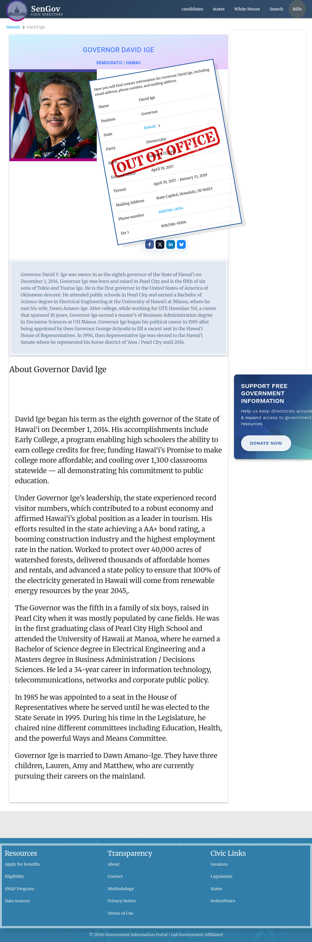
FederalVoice (222, 900)
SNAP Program (19, 888)
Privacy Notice (122, 900)
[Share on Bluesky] (181, 244)
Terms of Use (120, 913)
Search (276, 9)
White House (247, 9)
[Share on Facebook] (149, 244)
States (216, 888)
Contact (115, 876)
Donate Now (266, 443)
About (114, 864)
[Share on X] (160, 244)
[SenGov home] (34, 10)
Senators (219, 864)
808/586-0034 (171, 209)
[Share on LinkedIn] (170, 244)
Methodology (121, 888)
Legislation (221, 876)
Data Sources (17, 900)
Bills (297, 9)
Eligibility (14, 876)
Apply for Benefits (22, 864)
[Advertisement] (268, 115)
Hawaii (13, 27)
